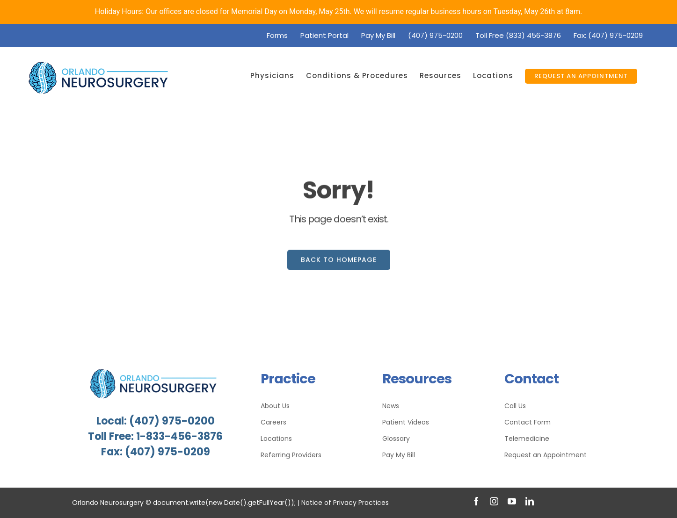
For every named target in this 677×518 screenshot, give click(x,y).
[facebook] (476, 501)
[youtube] (512, 501)
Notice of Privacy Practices (345, 502)
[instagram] (494, 501)
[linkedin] (529, 501)
